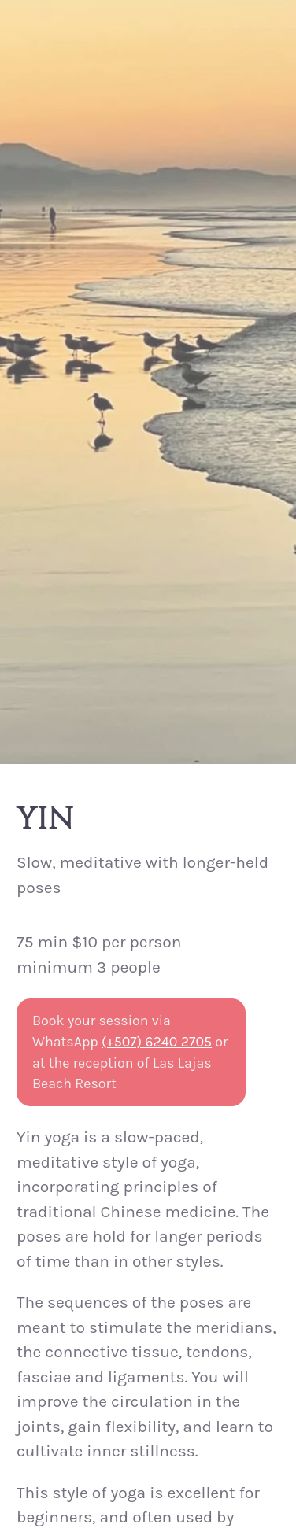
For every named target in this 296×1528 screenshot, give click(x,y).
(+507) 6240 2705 (157, 1042)
